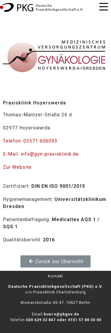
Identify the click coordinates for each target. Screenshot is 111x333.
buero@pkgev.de (61, 314)
